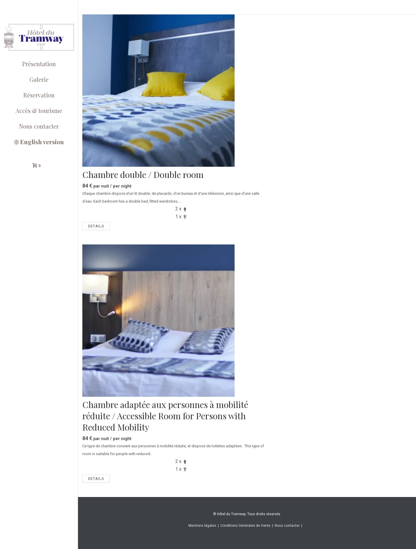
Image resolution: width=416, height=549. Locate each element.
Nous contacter (287, 526)
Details (96, 226)
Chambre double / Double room (143, 174)
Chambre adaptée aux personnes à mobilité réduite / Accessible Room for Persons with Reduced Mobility (165, 416)
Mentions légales (202, 526)
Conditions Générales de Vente (245, 526)
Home (376, 8)
